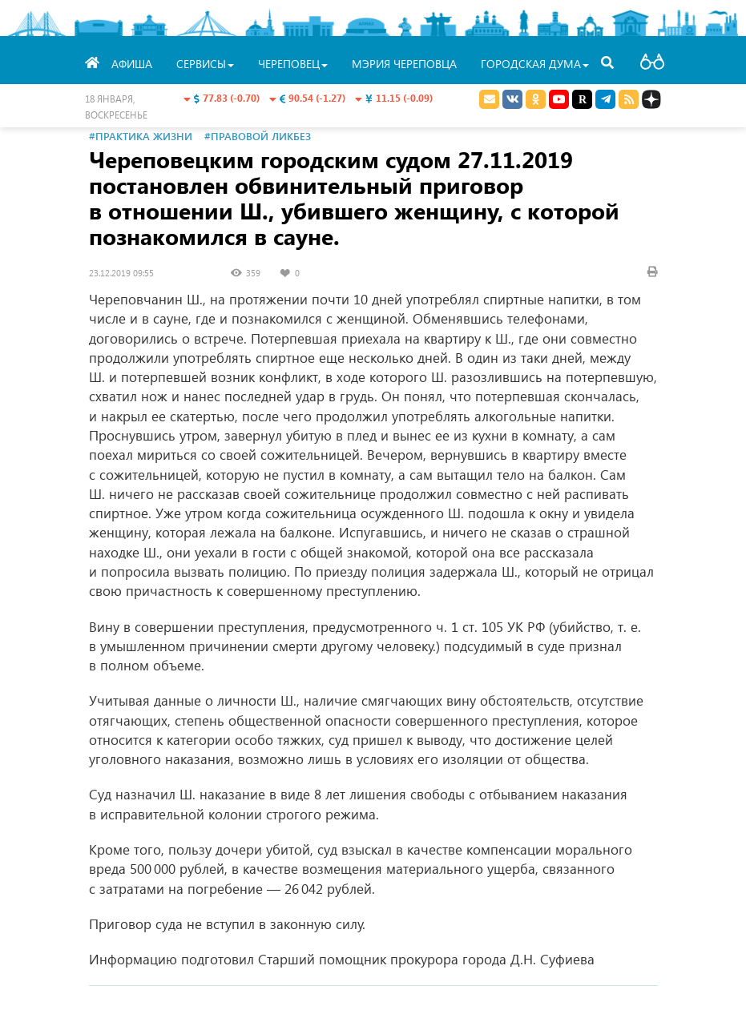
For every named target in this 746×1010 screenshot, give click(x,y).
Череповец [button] (293, 63)
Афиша (131, 63)
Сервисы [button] (205, 63)
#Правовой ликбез (257, 136)
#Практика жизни (140, 136)
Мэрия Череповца (404, 63)
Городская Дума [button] (535, 63)
